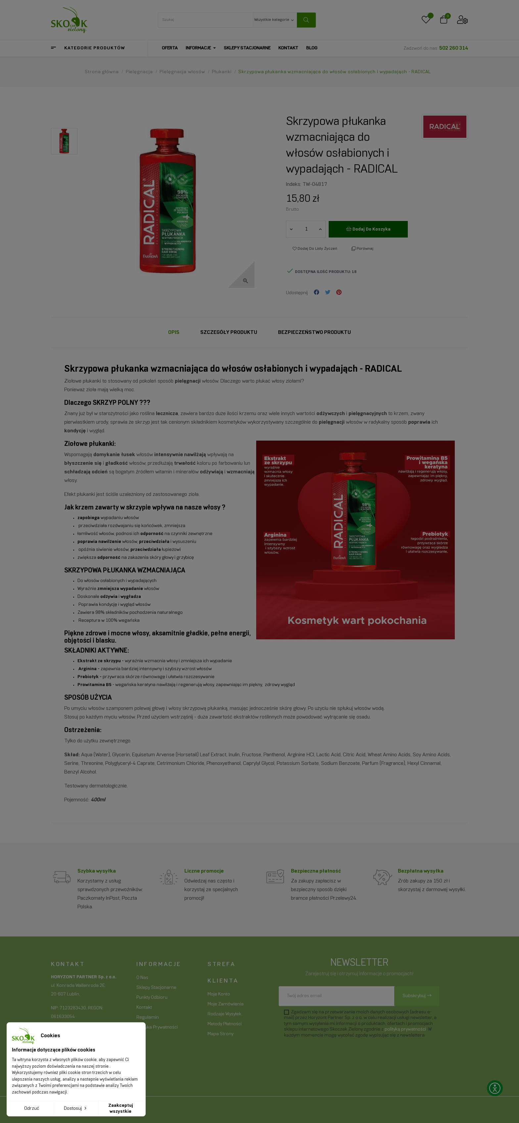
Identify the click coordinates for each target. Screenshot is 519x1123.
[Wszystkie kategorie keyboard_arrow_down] (275, 20)
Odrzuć (31, 1108)
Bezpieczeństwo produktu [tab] (314, 332)
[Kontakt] (288, 48)
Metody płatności (225, 1024)
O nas (142, 978)
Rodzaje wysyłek (224, 1014)
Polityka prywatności (157, 1027)
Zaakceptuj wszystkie (120, 1108)
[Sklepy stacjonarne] (247, 48)
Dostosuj (76, 1108)
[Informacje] (201, 48)
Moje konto (219, 994)
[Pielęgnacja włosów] (183, 72)
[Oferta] (170, 48)
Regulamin (147, 1017)
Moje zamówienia (226, 1004)
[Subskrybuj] (417, 996)
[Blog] (311, 48)
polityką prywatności (405, 1029)
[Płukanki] (222, 72)
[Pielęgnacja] (140, 72)
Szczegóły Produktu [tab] (228, 332)
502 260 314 (453, 48)
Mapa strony (220, 1034)
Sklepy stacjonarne (156, 988)
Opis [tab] (173, 332)
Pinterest (339, 293)
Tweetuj (327, 293)
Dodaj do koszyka (368, 229)
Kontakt (144, 1007)
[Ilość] (306, 229)
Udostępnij (316, 293)
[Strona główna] (102, 72)
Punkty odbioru (151, 997)
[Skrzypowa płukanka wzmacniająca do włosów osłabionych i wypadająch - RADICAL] (334, 72)
